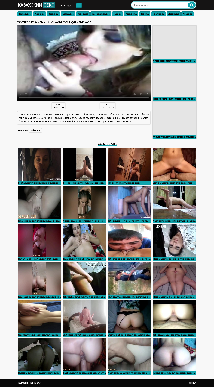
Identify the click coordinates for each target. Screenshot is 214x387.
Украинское (131, 14)
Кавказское (68, 14)
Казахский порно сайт (29, 383)
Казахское (53, 14)
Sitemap (192, 383)
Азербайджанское (101, 14)
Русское (117, 14)
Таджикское (25, 14)
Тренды (66, 5)
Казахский (36, 5)
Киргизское (158, 14)
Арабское (187, 14)
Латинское (173, 14)
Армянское (83, 14)
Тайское (145, 14)
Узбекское (39, 14)
